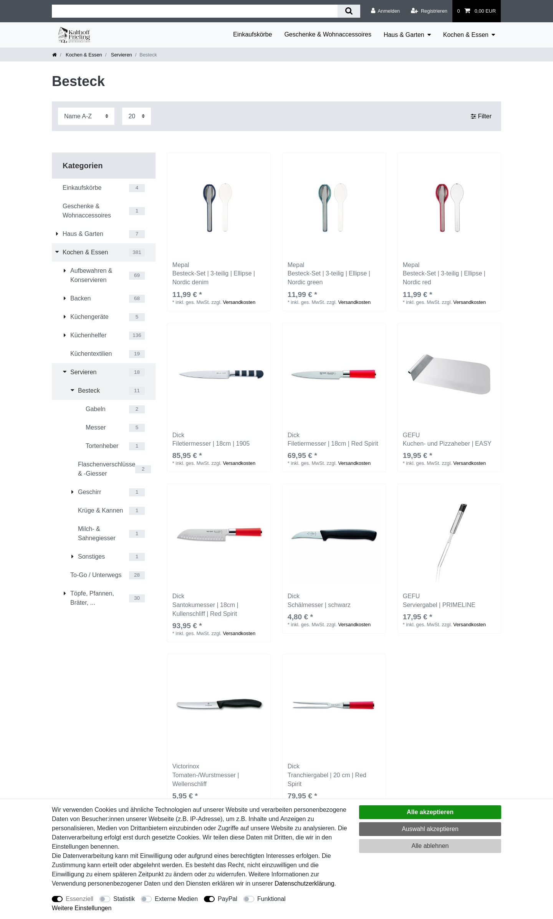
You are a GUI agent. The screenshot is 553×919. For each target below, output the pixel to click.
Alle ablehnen (430, 846)
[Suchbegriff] (195, 11)
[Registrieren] (429, 11)
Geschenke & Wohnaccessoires (327, 34)
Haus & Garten (404, 35)
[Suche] (349, 11)
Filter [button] (481, 116)
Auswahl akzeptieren (430, 829)
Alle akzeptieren (430, 812)
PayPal (227, 899)
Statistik (124, 899)
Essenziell (79, 899)
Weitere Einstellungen (81, 908)
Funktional (271, 899)
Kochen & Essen (465, 35)
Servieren (120, 55)
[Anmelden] (385, 11)
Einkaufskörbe (252, 34)
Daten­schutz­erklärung (304, 883)
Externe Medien (176, 899)
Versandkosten (239, 302)
